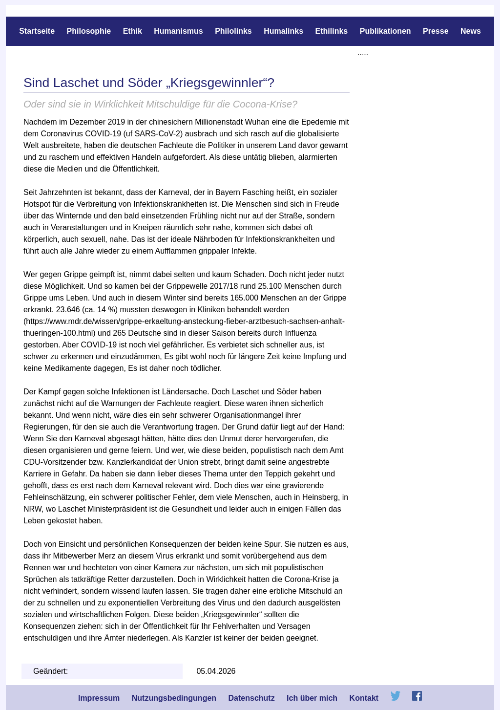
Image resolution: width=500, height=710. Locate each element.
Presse (436, 31)
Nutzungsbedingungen (174, 698)
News (470, 31)
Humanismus (178, 31)
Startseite (37, 31)
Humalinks (283, 31)
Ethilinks (331, 31)
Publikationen (386, 31)
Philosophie (89, 31)
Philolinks (233, 31)
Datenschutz (252, 698)
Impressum (99, 698)
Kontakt (364, 698)
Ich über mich (312, 698)
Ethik (132, 31)
